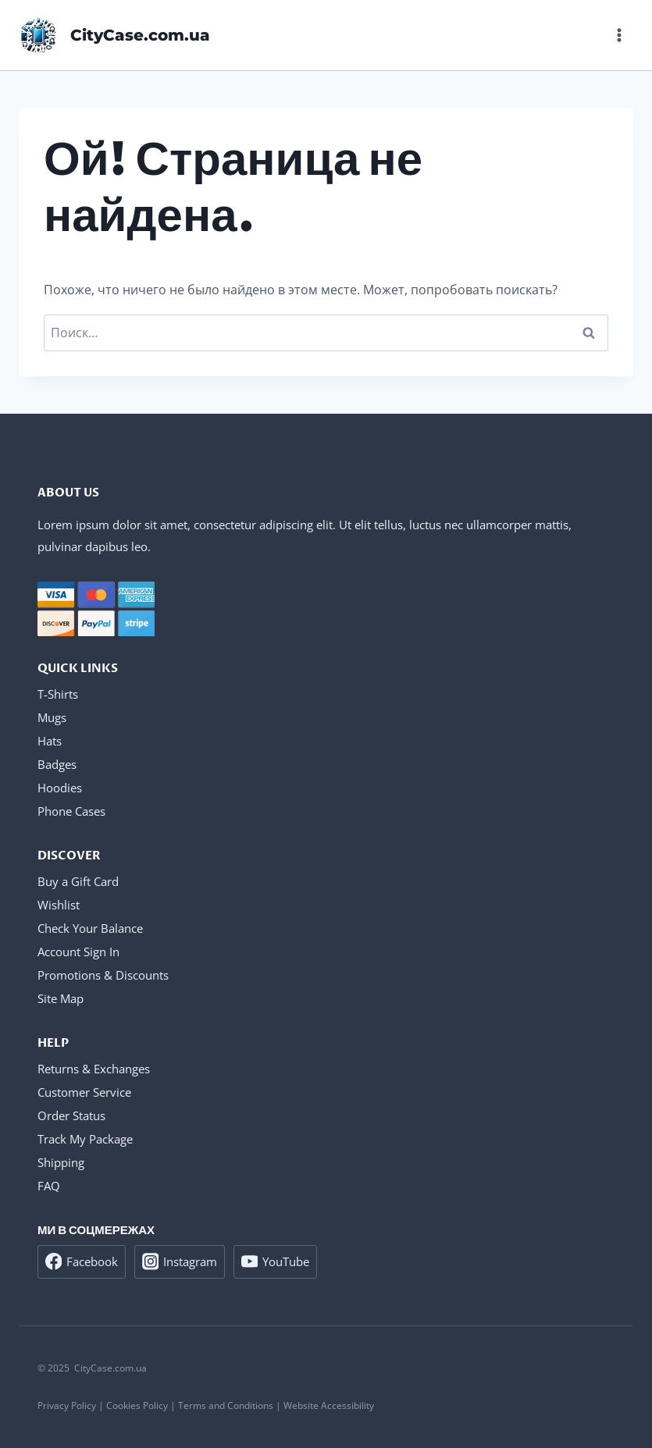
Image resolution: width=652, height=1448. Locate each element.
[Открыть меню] (618, 35)
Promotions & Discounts (103, 975)
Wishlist (58, 905)
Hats (49, 741)
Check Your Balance (90, 928)
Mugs (51, 717)
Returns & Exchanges (93, 1068)
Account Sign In (78, 951)
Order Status (71, 1115)
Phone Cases (71, 811)
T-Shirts (57, 694)
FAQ (48, 1186)
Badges (57, 764)
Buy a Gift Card (78, 881)
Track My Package (85, 1139)
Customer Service (84, 1092)
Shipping (60, 1162)
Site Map (60, 998)
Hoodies (59, 787)
